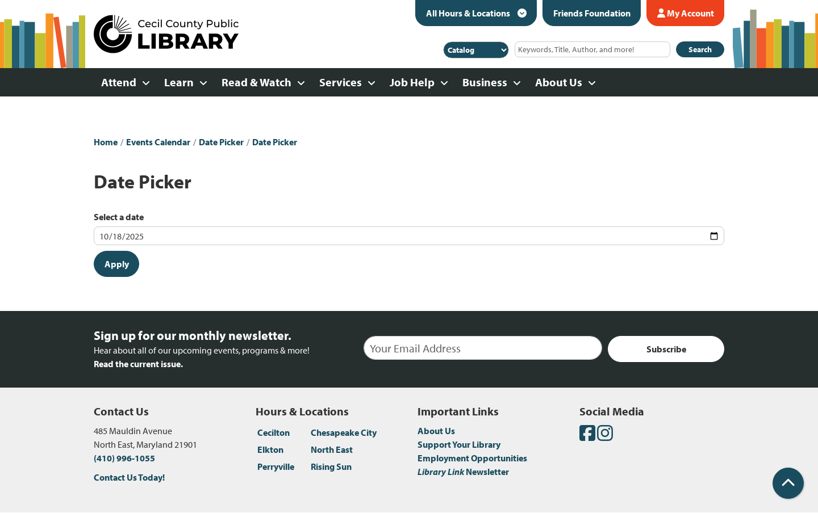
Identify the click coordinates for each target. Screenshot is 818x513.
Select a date (119, 216)
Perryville (275, 466)
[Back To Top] (788, 483)
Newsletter (463, 471)
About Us (436, 430)
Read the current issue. (138, 363)
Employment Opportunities (472, 458)
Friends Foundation (592, 13)
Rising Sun (331, 466)
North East (332, 449)
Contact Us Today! (129, 477)
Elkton (270, 449)
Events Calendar (158, 142)
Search (700, 49)
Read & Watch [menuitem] (256, 82)
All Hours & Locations (469, 13)
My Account (685, 13)
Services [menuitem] (340, 82)
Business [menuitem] (484, 82)
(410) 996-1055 (124, 458)
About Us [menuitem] (558, 82)
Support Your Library (459, 444)
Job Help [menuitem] (412, 82)
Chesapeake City (344, 432)
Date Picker (221, 142)
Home (106, 142)
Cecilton (273, 432)
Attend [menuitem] (118, 82)
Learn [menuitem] (179, 82)
